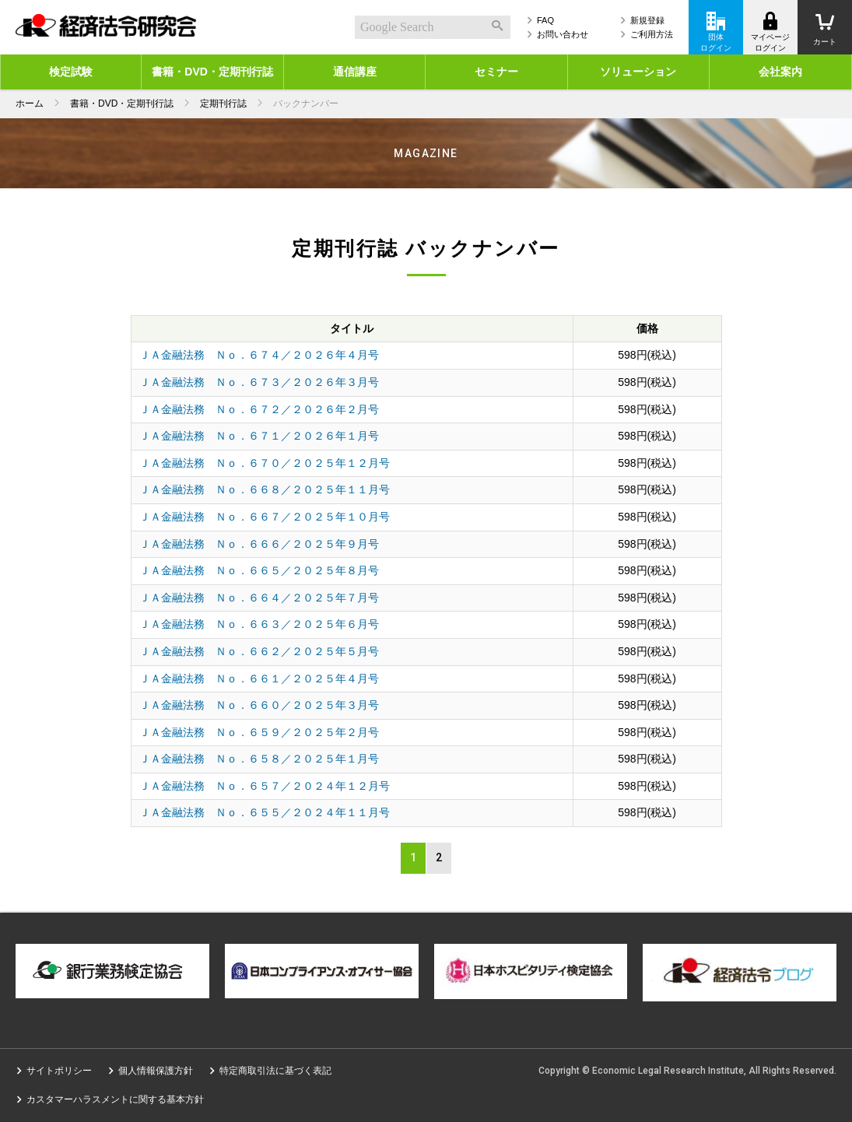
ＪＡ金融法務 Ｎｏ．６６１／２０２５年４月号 (259, 678)
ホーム (30, 103)
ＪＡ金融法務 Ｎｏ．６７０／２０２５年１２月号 (264, 463)
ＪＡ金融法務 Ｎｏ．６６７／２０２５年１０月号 (264, 516)
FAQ (545, 20)
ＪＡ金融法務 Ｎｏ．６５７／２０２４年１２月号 (264, 786)
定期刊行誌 (223, 103)
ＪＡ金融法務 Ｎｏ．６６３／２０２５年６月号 (259, 624)
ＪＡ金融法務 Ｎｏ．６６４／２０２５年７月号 (259, 597)
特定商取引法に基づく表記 (275, 1070)
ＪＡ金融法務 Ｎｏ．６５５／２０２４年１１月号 (264, 812)
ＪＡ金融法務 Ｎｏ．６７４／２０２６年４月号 (259, 355)
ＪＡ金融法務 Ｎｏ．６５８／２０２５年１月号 (259, 758)
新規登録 (647, 20)
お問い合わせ (562, 34)
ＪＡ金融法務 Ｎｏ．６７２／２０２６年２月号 (259, 409)
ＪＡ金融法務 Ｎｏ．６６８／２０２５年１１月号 (264, 489)
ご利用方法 (651, 34)
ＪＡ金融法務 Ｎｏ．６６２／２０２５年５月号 (259, 651)
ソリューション (638, 71)
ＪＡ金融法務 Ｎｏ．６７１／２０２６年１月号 (259, 436)
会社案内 (780, 71)
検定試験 (71, 71)
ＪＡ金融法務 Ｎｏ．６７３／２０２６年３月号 (259, 382)
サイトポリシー (59, 1070)
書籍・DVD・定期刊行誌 (212, 71)
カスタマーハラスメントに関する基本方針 (115, 1099)
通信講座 (355, 71)
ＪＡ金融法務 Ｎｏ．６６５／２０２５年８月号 (259, 570)
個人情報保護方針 (155, 1070)
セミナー (496, 71)
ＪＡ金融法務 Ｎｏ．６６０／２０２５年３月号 (259, 705)
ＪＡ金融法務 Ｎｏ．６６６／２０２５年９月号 (259, 544)
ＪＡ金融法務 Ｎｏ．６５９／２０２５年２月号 (259, 732)
